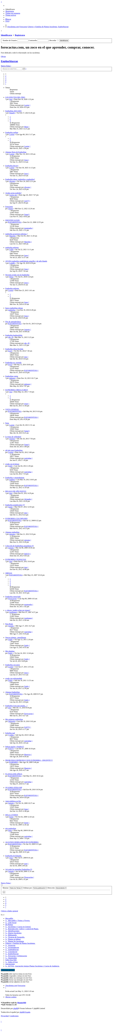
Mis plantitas (9, 651)
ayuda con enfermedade (13, 678)
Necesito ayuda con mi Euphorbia (17, 275)
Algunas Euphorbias (12, 692)
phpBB (15, 1008)
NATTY (27, 727)
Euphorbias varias (11, 376)
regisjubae (27, 458)
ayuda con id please (12, 464)
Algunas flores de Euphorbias (15, 152)
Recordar (54, 40)
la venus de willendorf (13, 437)
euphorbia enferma (12, 247)
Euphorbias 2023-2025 (13, 111)
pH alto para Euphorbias (14, 450)
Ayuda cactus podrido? (13, 193)
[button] (5, 84)
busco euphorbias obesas (14, 308)
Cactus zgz (13, 195)
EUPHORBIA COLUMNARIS (16, 518)
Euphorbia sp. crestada (13, 363)
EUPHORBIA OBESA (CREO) (16, 390)
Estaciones (9, 207)
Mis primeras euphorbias (14, 719)
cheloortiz (11, 721)
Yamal (26, 214)
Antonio (27, 330)
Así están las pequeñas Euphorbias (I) (18, 869)
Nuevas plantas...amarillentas (15, 637)
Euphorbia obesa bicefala (14, 349)
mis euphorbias (10, 828)
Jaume (10, 507)
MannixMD (21, 1003)
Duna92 (12, 113)
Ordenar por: (35, 888)
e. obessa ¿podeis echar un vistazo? (17, 610)
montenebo (28, 228)
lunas (26, 809)
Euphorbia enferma (12, 288)
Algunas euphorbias (12, 532)
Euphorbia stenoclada (13, 597)
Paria (7, 423)
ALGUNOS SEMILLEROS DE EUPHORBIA (22, 842)
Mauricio (27, 754)
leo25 (10, 351)
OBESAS (8, 573)
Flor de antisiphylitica (13, 322)
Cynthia (11, 735)
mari (25, 864)
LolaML (12, 263)
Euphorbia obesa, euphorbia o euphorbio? (20, 179)
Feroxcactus (12, 599)
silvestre (12, 181)
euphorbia (11, 310)
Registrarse (20, 35)
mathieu (12, 480)
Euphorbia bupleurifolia (13, 335)
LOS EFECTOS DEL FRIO (15, 97)
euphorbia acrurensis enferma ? (16, 234)
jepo (10, 99)
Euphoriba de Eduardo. (13, 856)
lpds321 (27, 554)
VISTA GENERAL (12, 409)
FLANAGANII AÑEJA (13, 774)
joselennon (13, 612)
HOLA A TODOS (11, 815)
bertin (11, 817)
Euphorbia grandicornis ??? (15, 505)
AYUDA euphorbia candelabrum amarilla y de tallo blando (26, 261)
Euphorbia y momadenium (14, 478)
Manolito (12, 236)
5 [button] (5, 82)
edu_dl (10, 337)
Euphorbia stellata (11, 132)
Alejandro (27, 499)
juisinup (12, 439)
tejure (26, 404)
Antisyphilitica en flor (13, 801)
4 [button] (5, 80)
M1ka (11, 277)
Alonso (10, 209)
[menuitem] (10, 9)
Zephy (10, 466)
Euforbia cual (10, 733)
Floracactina (28, 877)
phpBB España (25, 1012)
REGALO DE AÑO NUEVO (15, 491)
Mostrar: (13, 888)
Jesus (26, 160)
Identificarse (6, 35)
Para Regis (9, 624)
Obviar (3, 56)
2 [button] (5, 76)
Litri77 (26, 201)
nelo (9, 708)
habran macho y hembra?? (14, 747)
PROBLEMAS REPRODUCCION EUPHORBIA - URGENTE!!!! (29, 760)
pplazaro (12, 378)
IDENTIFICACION (12, 220)
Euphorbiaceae (9, 61)
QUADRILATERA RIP (13, 787)
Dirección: (57, 888)
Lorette (26, 105)
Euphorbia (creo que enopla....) (16, 706)
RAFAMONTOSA (14, 222)
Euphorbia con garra (12, 665)
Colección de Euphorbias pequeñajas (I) (19, 546)
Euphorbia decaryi (11, 166)
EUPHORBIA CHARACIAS (15, 559)
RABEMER (13, 762)
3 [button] (5, 78)
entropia (12, 534)
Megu (26, 127)
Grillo (11, 249)
